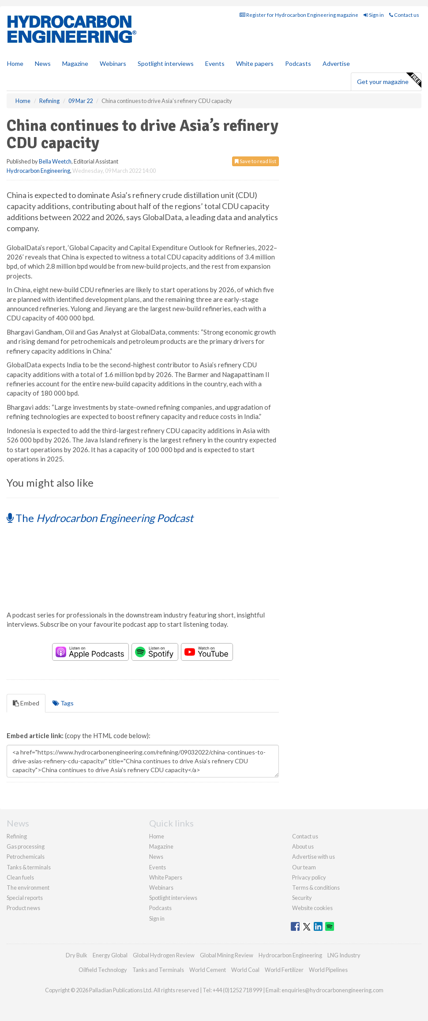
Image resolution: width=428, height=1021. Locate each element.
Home (15, 63)
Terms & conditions (316, 887)
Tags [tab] (63, 703)
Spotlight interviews (166, 63)
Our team (304, 867)
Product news (23, 907)
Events (215, 63)
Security (302, 897)
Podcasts (298, 63)
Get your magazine (389, 80)
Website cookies (312, 907)
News (156, 856)
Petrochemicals (26, 856)
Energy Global (110, 955)
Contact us (404, 15)
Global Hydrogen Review (164, 955)
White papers (255, 63)
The (100, 517)
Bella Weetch (55, 161)
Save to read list (255, 161)
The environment (28, 887)
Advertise (336, 63)
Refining (17, 836)
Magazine (75, 63)
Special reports (25, 897)
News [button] (43, 63)
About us (303, 846)
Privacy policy (309, 877)
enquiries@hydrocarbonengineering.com (332, 990)
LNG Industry (343, 955)
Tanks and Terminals (158, 969)
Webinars (113, 63)
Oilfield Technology (103, 969)
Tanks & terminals (29, 867)
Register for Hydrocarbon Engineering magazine (299, 15)
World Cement (207, 969)
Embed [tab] (26, 703)
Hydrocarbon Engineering (38, 170)
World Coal (245, 969)
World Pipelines (328, 969)
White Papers (165, 877)
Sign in (374, 15)
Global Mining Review (226, 955)
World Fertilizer (284, 969)
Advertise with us (313, 856)
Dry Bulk (76, 955)
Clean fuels (20, 877)
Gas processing (26, 846)
